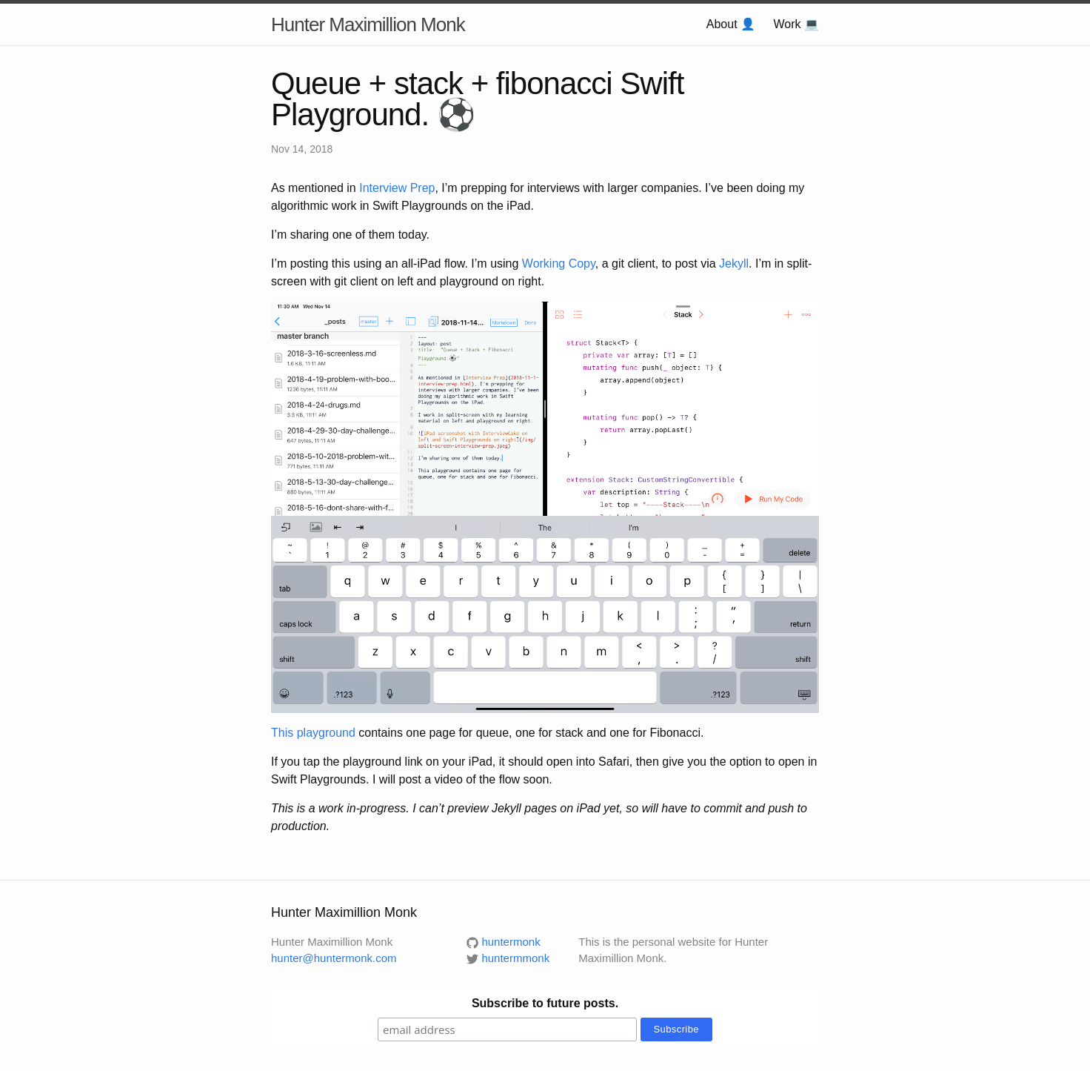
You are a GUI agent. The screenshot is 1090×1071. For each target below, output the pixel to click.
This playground (313, 732)
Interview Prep (397, 188)
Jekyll (734, 263)
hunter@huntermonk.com (333, 958)
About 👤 (730, 24)
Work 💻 (796, 24)
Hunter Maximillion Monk (368, 24)
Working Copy (558, 263)
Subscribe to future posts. (545, 1003)
